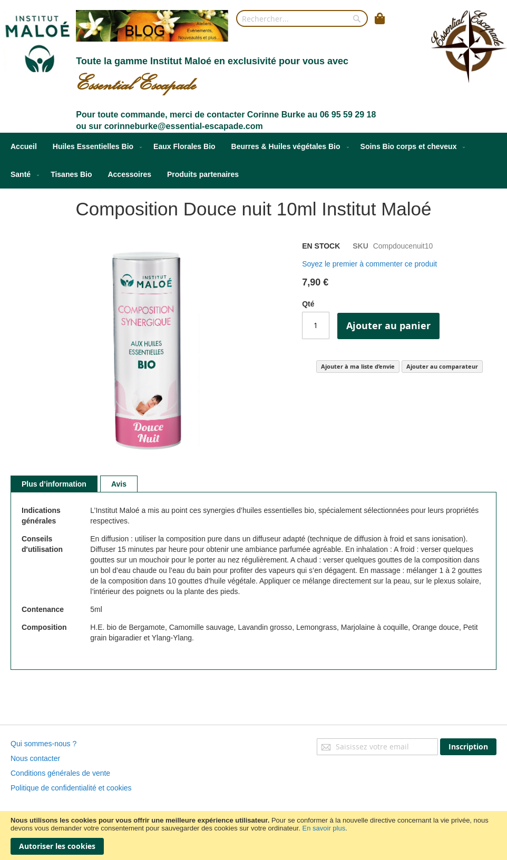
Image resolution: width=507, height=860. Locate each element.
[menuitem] (23, 147)
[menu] (253, 161)
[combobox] (302, 18)
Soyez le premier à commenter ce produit (369, 264)
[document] (253, 835)
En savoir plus (324, 828)
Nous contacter (35, 758)
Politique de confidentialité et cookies (71, 788)
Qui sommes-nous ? (43, 743)
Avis (118, 484)
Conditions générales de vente (60, 773)
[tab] (54, 484)
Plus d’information (54, 484)
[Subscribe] (468, 746)
